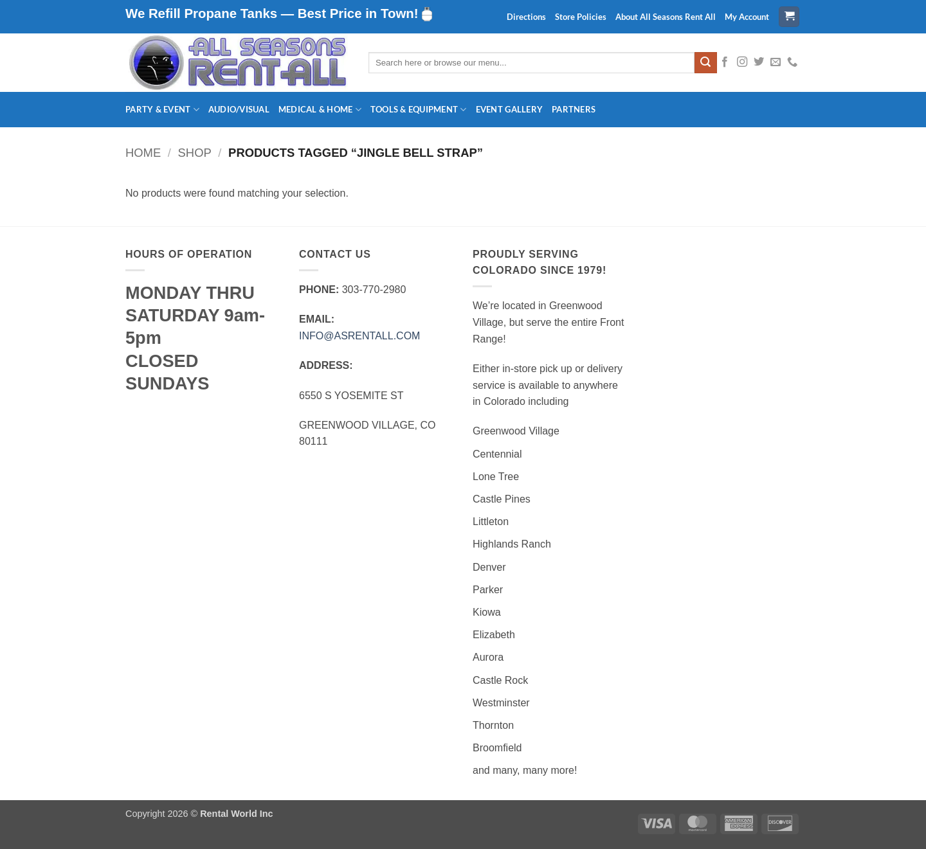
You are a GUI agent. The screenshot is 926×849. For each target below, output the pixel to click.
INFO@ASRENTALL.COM (359, 335)
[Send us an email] (775, 62)
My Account (747, 17)
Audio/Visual (238, 109)
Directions (526, 17)
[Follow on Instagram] (742, 62)
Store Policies (580, 17)
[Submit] (705, 63)
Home (143, 152)
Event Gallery (509, 109)
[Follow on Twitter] (759, 62)
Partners (573, 109)
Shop (195, 152)
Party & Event (162, 109)
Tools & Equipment (418, 109)
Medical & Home (319, 109)
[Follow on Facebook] (725, 62)
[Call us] (792, 62)
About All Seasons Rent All (665, 17)
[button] (789, 17)
